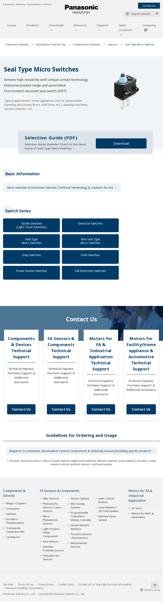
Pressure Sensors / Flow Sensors (81, 538)
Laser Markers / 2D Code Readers (108, 511)
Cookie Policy (66, 587)
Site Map (8, 587)
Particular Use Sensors (51, 560)
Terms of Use (26, 587)
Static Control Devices (106, 503)
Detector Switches (90, 225)
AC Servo (137, 511)
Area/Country (150, 592)
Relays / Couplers (16, 506)
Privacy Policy (46, 587)
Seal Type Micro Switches (32, 242)
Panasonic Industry (17, 46)
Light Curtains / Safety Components (51, 535)
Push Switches (90, 257)
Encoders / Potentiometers (15, 523)
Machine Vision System (107, 520)
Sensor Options (80, 501)
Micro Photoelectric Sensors (50, 522)
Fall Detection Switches (90, 272)
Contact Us (148, 5)
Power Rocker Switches (31, 272)
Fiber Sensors (51, 501)
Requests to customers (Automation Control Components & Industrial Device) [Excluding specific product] (79, 453)
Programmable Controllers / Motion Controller (81, 519)
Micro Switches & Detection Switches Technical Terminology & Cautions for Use (60, 189)
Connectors (13, 511)
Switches (113, 46)
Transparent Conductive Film (15, 532)
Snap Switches (31, 257)
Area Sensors (51, 544)
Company (149, 27)
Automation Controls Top (51, 46)
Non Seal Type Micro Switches (90, 242)
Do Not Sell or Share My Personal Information (105, 587)
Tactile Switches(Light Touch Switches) (31, 227)
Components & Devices (86, 46)
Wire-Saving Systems (77, 508)
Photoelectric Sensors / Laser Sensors (52, 510)
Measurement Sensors (79, 547)
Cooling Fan (13, 539)
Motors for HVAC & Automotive (143, 518)
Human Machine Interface (80, 529)
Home (11, 27)
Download (56, 27)
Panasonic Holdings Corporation (24, 591)
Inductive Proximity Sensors (53, 551)
